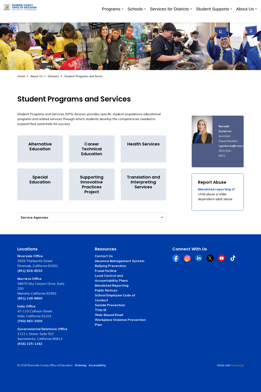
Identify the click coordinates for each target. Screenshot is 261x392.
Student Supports (212, 17)
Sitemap (80, 365)
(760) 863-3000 (29, 321)
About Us (245, 17)
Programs (111, 17)
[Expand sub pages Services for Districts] (191, 16)
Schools (135, 17)
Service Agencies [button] (34, 217)
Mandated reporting (214, 189)
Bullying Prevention (110, 266)
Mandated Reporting (111, 285)
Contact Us (104, 256)
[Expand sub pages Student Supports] (231, 16)
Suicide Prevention (110, 305)
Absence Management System (119, 261)
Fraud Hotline (106, 271)
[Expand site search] (254, 5)
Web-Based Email (109, 315)
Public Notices (106, 290)
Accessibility (97, 365)
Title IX (100, 310)
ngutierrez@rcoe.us (232, 145)
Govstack (237, 365)
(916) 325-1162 (29, 344)
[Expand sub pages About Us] (256, 16)
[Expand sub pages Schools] (145, 16)
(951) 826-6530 (29, 271)
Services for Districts (169, 17)
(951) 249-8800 (29, 298)
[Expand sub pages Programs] (122, 16)
